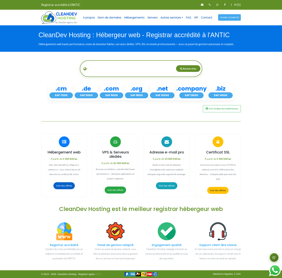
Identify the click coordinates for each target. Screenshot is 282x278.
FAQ (188, 17)
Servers (152, 17)
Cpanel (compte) (229, 17)
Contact (206, 17)
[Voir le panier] (274, 257)
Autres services (170, 17)
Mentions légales (223, 274)
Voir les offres (64, 185)
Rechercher (188, 68)
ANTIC (98, 274)
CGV (238, 274)
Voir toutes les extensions (222, 108)
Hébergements (134, 17)
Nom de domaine (109, 17)
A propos (89, 17)
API (196, 17)
